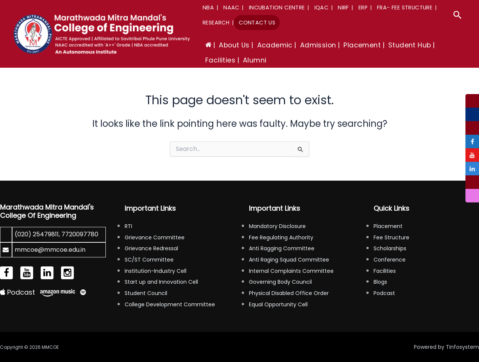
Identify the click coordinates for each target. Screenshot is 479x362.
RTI (128, 226)
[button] (457, 16)
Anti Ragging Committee (281, 248)
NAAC (231, 7)
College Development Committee (170, 304)
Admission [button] (318, 45)
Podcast (17, 292)
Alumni (254, 60)
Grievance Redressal (151, 248)
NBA (208, 7)
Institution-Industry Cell (155, 271)
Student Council (146, 293)
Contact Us (257, 22)
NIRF (343, 7)
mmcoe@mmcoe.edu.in (50, 249)
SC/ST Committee (149, 259)
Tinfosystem (462, 347)
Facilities (385, 271)
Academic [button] (275, 45)
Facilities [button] (220, 60)
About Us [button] (234, 45)
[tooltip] (472, 101)
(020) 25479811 (37, 234)
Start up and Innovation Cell (161, 282)
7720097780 (79, 234)
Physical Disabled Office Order (289, 293)
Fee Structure (391, 237)
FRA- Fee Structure (404, 7)
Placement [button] (362, 45)
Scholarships (390, 248)
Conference (390, 259)
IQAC (321, 7)
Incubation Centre (277, 7)
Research (216, 22)
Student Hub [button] (409, 45)
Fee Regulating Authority (281, 237)
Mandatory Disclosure (277, 226)
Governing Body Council (280, 282)
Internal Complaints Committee (291, 271)
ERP (363, 7)
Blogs (380, 282)
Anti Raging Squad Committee (289, 259)
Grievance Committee (155, 237)
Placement (388, 226)
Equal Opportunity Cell (278, 304)
